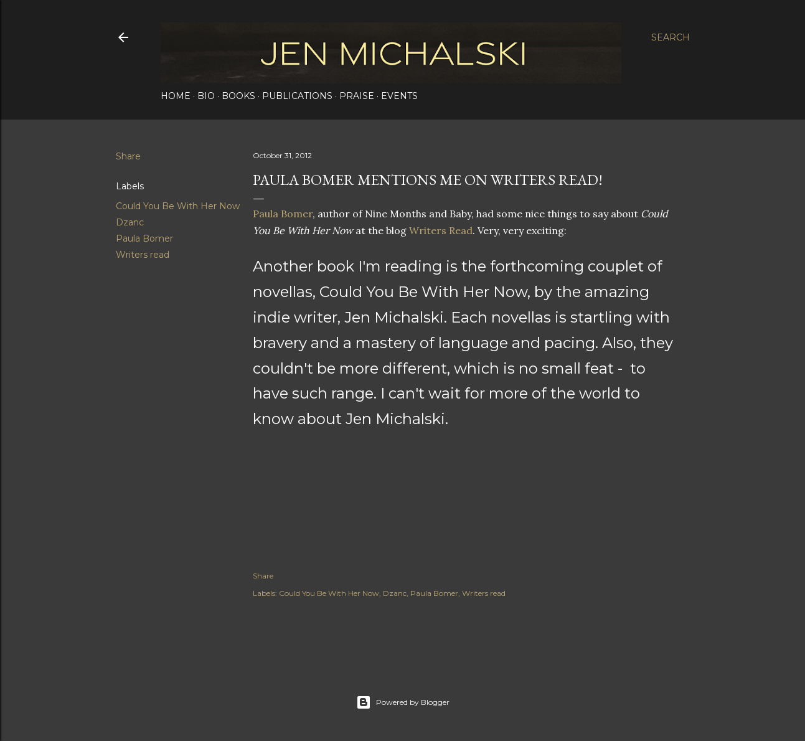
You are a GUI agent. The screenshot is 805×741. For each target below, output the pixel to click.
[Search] (670, 37)
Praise (356, 95)
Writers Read (441, 230)
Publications (297, 95)
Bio (206, 95)
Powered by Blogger (403, 702)
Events (399, 95)
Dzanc (130, 222)
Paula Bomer (144, 238)
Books (238, 95)
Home (176, 95)
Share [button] (128, 156)
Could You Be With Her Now (178, 206)
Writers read (142, 254)
